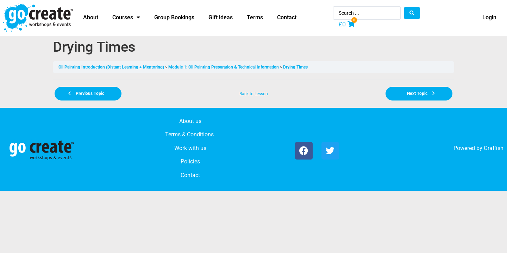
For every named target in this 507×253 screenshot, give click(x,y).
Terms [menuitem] (255, 17)
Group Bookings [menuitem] (174, 17)
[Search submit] (412, 13)
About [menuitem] (90, 17)
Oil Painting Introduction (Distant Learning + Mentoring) (111, 67)
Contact (190, 175)
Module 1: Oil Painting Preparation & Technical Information (223, 67)
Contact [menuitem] (286, 17)
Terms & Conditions (189, 134)
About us (190, 121)
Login (489, 17)
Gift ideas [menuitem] (220, 17)
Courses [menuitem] (126, 17)
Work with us (190, 148)
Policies (190, 161)
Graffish (493, 148)
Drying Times (295, 67)
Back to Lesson (253, 93)
